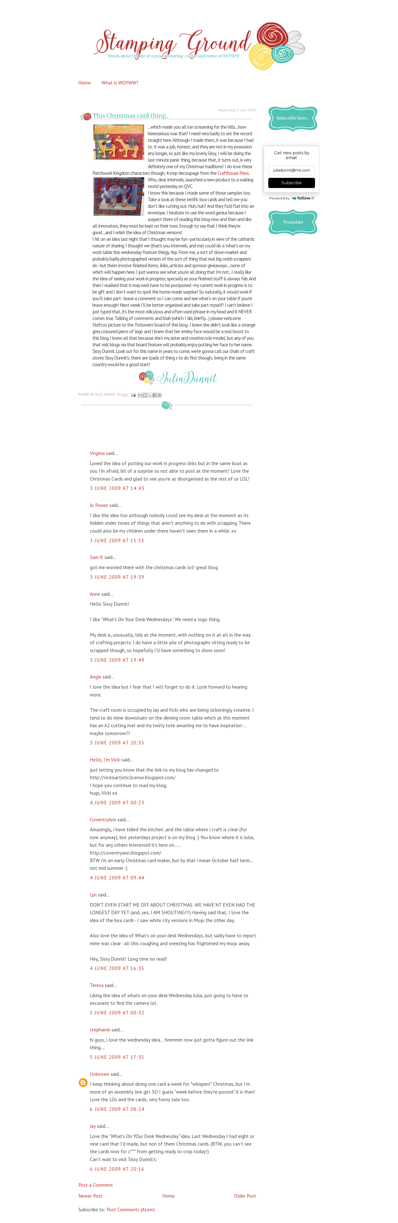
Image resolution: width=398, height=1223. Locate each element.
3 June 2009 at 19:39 (117, 577)
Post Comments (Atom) (131, 1210)
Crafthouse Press (233, 173)
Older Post (245, 1196)
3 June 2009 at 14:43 (117, 488)
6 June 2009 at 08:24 (117, 1109)
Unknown (99, 1074)
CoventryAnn (103, 820)
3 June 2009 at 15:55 (117, 540)
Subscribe (291, 182)
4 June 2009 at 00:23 (117, 803)
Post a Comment (95, 1185)
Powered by (291, 198)
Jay (93, 1126)
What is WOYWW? (120, 83)
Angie (95, 677)
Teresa (97, 985)
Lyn (93, 895)
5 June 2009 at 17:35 (117, 1057)
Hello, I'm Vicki (105, 760)
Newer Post (90, 1196)
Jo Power (99, 505)
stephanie (100, 1030)
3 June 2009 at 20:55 (117, 743)
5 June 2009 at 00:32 (117, 1013)
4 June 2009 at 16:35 (117, 968)
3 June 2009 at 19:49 (117, 660)
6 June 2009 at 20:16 (117, 1169)
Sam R (96, 557)
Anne (95, 594)
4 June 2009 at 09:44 (117, 878)
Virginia (97, 453)
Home (84, 83)
